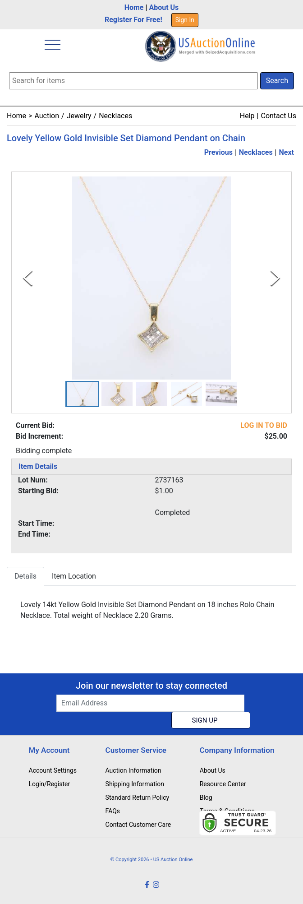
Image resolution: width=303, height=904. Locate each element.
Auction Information (133, 770)
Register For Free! (133, 19)
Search (277, 80)
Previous (218, 152)
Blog (206, 797)
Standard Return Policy (138, 797)
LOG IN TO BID (263, 425)
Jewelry (79, 115)
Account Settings (53, 770)
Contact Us (278, 115)
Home (134, 7)
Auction (46, 115)
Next (286, 152)
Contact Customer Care (138, 824)
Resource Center (223, 784)
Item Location (74, 576)
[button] (82, 394)
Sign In (184, 19)
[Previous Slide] (27, 278)
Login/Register (49, 784)
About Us (164, 7)
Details (25, 576)
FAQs (113, 811)
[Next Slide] (275, 278)
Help (247, 115)
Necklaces (115, 115)
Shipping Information (135, 784)
